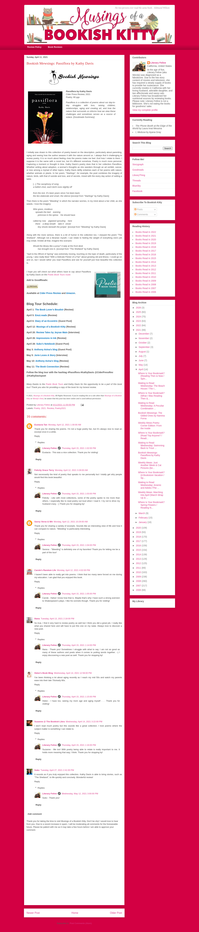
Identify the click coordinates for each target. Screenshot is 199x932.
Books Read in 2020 (145, 239)
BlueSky (136, 185)
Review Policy (34, 47)
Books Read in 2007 (145, 288)
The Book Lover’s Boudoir (49, 309)
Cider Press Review (50, 293)
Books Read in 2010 (145, 277)
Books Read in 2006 (145, 292)
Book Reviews (55, 47)
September (144, 347)
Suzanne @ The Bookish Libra (49, 721)
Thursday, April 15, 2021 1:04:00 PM (79, 545)
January (143, 522)
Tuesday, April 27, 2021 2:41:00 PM (57, 770)
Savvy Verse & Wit (43, 521)
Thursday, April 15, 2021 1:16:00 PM (79, 745)
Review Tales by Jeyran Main (52, 332)
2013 (139, 559)
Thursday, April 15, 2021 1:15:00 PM (79, 696)
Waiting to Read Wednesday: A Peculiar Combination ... (151, 406)
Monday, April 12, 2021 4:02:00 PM (73, 570)
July (141, 356)
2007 (139, 585)
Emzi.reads (41, 315)
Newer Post (33, 912)
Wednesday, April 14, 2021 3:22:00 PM (84, 721)
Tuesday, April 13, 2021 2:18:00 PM (57, 618)
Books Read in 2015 (145, 258)
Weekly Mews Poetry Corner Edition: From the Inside (150, 426)
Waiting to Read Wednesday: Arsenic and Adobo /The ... (149, 485)
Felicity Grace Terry (44, 470)
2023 (139, 321)
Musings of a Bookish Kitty (51, 326)
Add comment (35, 814)
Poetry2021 (60, 408)
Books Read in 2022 (145, 232)
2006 (139, 590)
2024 (139, 316)
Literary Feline (49, 448)
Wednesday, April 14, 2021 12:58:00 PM (73, 673)
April (141, 369)
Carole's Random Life (45, 570)
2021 (139, 330)
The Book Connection (47, 366)
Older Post (116, 912)
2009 (139, 576)
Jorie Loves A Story (44, 355)
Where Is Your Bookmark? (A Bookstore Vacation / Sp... (151, 475)
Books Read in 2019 (145, 243)
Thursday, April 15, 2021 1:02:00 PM (79, 448)
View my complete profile (145, 110)
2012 (139, 563)
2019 (139, 532)
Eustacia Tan (40, 424)
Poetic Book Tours (54, 384)
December (144, 333)
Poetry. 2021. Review (44, 408)
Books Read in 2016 (145, 254)
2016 (139, 545)
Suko (37, 770)
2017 (139, 541)
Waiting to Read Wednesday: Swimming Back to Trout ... (151, 445)
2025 (139, 312)
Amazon (70, 293)
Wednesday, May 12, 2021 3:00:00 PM (80, 793)
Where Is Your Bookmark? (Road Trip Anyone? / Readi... (151, 435)
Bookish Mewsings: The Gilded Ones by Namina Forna (151, 416)
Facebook (137, 191)
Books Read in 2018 (145, 247)
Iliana (37, 618)
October (143, 342)
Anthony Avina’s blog (45, 349)
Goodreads (138, 169)
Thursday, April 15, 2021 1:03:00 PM (79, 493)
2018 (139, 536)
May (141, 365)
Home (74, 912)
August (142, 351)
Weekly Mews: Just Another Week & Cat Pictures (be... (149, 465)
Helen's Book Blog (43, 673)
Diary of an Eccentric (46, 321)
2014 (139, 554)
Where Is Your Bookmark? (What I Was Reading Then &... (151, 396)
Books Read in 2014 (145, 262)
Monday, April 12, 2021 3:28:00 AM (71, 470)
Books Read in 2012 (145, 269)
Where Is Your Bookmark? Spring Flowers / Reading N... (151, 505)
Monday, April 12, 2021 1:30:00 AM (64, 424)
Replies (41, 442)
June (141, 360)
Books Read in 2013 (145, 265)
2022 (139, 325)
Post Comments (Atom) (81, 923)
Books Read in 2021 (145, 235)
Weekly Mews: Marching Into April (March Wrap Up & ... (150, 495)
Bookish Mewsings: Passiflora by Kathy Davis (149, 455)
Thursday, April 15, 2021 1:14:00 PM (79, 645)
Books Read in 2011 (145, 273)
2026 (139, 307)
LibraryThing (138, 175)
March (142, 513)
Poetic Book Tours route (59, 274)
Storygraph (137, 164)
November (144, 338)
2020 (139, 527)
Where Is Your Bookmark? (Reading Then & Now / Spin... (151, 376)
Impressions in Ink (46, 338)
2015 (139, 550)
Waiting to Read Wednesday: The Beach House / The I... (151, 386)
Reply (37, 436)
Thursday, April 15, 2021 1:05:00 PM (79, 593)
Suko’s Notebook (45, 343)
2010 (139, 572)
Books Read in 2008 (145, 284)
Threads (136, 180)
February (143, 517)
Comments (141, 214)
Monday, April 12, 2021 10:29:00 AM (71, 521)
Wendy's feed (38, 399)
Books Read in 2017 (145, 250)
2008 (139, 581)
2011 (139, 568)
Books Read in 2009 (145, 280)
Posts (138, 209)
